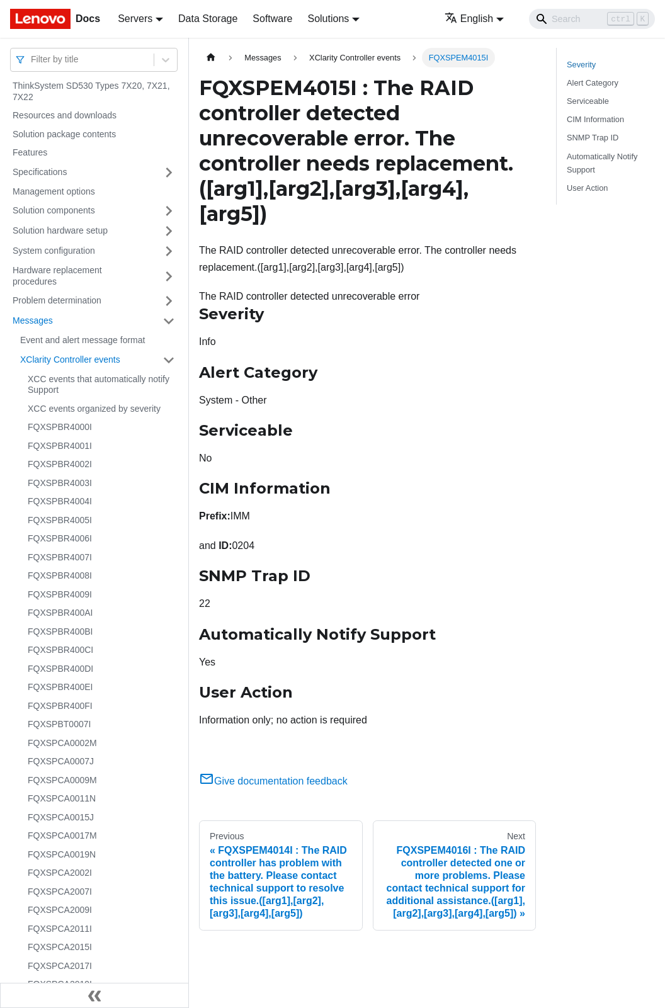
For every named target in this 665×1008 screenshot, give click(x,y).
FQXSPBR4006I (60, 538)
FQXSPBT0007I (59, 724)
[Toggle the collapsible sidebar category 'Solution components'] (169, 211)
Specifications (40, 172)
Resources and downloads (65, 115)
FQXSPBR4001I (60, 446)
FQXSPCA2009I (60, 910)
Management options (54, 191)
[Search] (592, 19)
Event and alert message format (82, 340)
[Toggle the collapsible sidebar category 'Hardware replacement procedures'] (169, 276)
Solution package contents (64, 134)
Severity (581, 64)
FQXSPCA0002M (62, 743)
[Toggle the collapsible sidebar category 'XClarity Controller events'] (169, 360)
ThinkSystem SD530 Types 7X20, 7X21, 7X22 (91, 91)
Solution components (54, 210)
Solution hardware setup (60, 230)
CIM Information (595, 119)
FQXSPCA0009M (62, 780)
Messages (33, 320)
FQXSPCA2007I (60, 891)
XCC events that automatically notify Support (98, 384)
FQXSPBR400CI (60, 650)
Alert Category (592, 83)
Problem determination (57, 300)
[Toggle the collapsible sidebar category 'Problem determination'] (169, 301)
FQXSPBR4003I (60, 483)
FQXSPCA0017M (62, 835)
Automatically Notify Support (602, 163)
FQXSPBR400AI (60, 613)
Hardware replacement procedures (57, 275)
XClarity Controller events (70, 359)
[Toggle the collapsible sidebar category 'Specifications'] (169, 172)
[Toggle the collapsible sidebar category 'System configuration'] (169, 251)
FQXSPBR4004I (60, 501)
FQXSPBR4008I (60, 575)
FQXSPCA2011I (60, 929)
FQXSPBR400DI (60, 669)
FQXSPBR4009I (60, 594)
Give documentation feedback (273, 781)
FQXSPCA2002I (60, 873)
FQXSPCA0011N (62, 798)
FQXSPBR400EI (60, 687)
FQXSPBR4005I (60, 520)
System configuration (54, 251)
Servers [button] (135, 18)
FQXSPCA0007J (61, 761)
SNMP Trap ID (592, 137)
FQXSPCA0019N (62, 854)
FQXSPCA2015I (60, 947)
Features (30, 152)
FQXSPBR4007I (60, 557)
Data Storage (207, 18)
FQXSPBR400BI (60, 631)
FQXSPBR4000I (60, 427)
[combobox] (32, 59)
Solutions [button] (328, 18)
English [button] (469, 18)
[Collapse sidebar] (94, 995)
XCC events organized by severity (94, 409)
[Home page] (211, 57)
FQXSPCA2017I (60, 966)
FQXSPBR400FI (60, 706)
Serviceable (588, 101)
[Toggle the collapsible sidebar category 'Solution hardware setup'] (169, 231)
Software (272, 18)
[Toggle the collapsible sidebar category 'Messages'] (169, 321)
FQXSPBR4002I (60, 464)
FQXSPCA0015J (61, 817)
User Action (587, 188)
